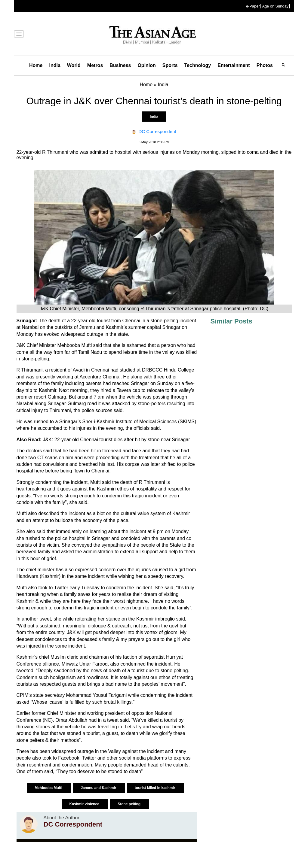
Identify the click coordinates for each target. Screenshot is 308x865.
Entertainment (233, 65)
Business (120, 65)
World (74, 65)
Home (35, 65)
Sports (170, 65)
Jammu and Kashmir (99, 788)
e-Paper (253, 6)
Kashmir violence (84, 804)
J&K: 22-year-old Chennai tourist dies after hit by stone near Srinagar (116, 439)
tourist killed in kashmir (155, 788)
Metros (95, 65)
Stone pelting (129, 804)
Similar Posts (231, 321)
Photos (265, 65)
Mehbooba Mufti (49, 788)
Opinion (146, 65)
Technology (197, 65)
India (54, 65)
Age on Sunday (275, 6)
